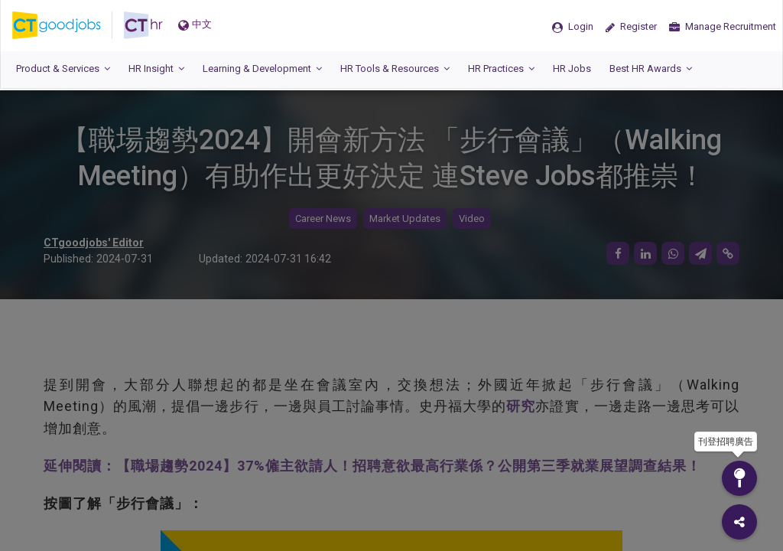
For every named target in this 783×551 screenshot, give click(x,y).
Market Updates (404, 218)
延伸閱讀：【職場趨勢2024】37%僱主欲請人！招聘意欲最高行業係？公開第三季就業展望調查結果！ (372, 466)
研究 (520, 406)
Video (472, 218)
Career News (323, 218)
